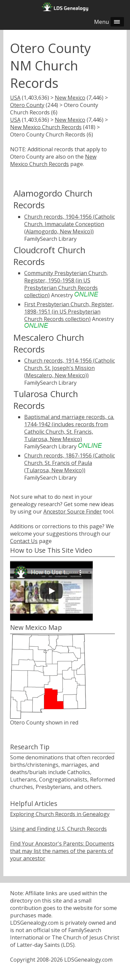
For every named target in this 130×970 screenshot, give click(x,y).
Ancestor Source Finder (72, 511)
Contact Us (24, 541)
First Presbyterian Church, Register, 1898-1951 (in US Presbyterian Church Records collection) (69, 312)
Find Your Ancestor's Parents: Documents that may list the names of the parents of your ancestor (62, 851)
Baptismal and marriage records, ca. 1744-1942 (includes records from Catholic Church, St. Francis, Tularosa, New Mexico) (69, 428)
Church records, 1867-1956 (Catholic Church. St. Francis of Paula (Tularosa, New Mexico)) (69, 463)
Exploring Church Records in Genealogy (60, 814)
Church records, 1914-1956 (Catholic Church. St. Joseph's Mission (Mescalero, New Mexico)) (69, 368)
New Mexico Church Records (46, 127)
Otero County (27, 105)
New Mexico (70, 97)
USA (15, 97)
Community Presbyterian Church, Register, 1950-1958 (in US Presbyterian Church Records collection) (66, 284)
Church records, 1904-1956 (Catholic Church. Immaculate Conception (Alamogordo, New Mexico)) (69, 224)
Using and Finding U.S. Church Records (58, 828)
